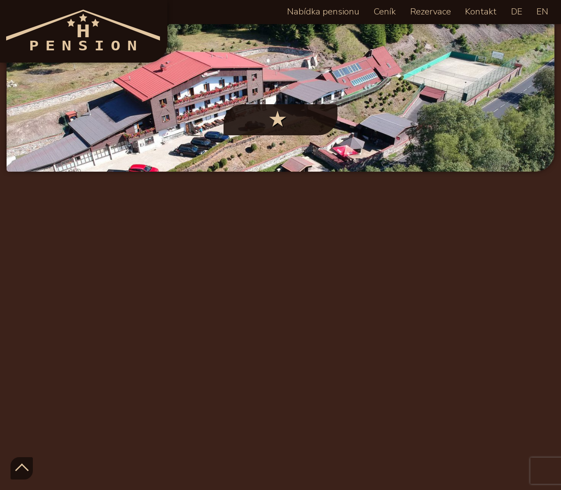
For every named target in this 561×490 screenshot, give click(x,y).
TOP (22, 468)
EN (542, 11)
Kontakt (481, 11)
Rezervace (430, 11)
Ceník (384, 11)
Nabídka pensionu (323, 11)
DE (516, 11)
